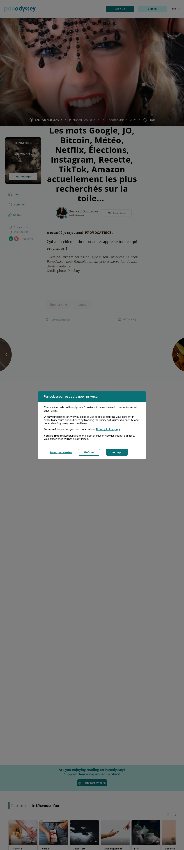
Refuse (89, 452)
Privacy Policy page (108, 429)
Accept (117, 452)
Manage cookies (61, 452)
